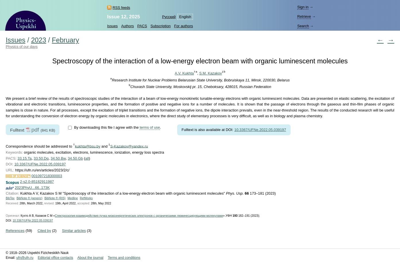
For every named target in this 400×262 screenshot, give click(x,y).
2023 (38, 40)
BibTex (10, 198)
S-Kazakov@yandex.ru (129, 146)
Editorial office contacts (55, 258)
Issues (112, 26)
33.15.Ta (25, 158)
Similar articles (74, 230)
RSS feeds (121, 7)
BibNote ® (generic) (29, 198)
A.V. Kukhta (184, 73)
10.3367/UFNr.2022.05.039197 (33, 220)
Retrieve (304, 16)
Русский (168, 17)
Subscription (160, 26)
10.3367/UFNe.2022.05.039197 (260, 130)
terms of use (150, 127)
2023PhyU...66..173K (32, 187)
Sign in (302, 7)
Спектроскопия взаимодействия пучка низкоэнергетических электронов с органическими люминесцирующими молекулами (139, 215)
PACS (142, 26)
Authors (127, 26)
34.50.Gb (75, 158)
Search (303, 26)
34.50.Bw (58, 158)
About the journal (90, 258)
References (15, 230)
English (185, 17)
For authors (183, 26)
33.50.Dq (41, 158)
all (87, 158)
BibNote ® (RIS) (55, 198)
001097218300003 (47, 176)
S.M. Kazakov (210, 73)
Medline (72, 198)
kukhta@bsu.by (87, 146)
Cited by (44, 230)
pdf (35, 130)
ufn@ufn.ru (25, 258)
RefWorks (86, 198)
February (65, 40)
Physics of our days (22, 46)
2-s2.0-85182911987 (37, 181)
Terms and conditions (124, 258)
